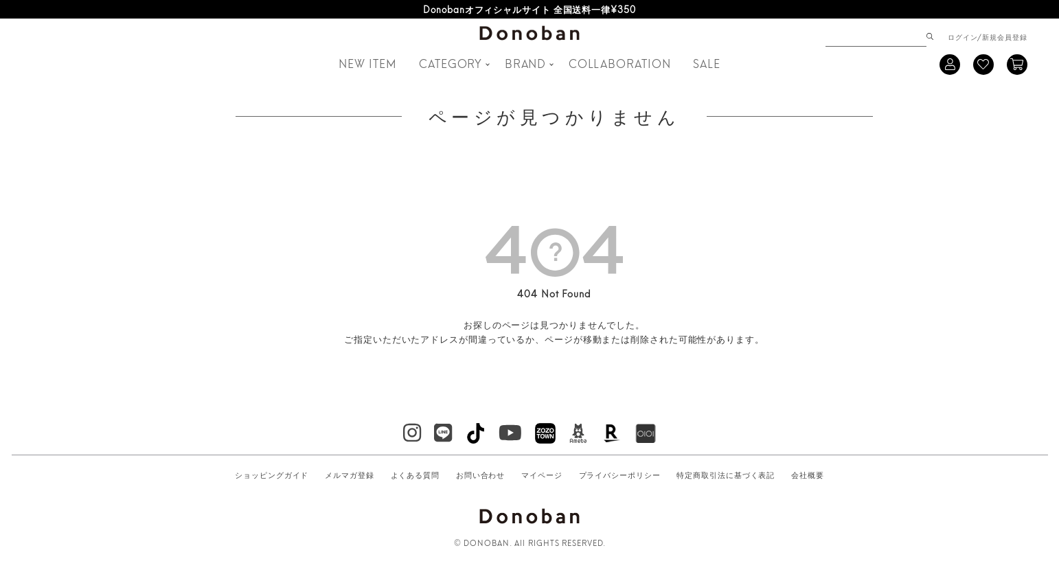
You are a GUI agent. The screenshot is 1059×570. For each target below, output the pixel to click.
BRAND (526, 62)
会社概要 (807, 474)
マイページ (541, 474)
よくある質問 (415, 474)
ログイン (963, 36)
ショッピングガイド (271, 474)
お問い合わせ (480, 474)
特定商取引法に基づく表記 (725, 474)
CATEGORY (450, 62)
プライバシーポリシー (620, 474)
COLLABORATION (620, 62)
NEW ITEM (367, 62)
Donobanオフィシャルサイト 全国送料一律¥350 (529, 9)
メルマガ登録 (349, 474)
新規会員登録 (1004, 36)
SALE (706, 62)
